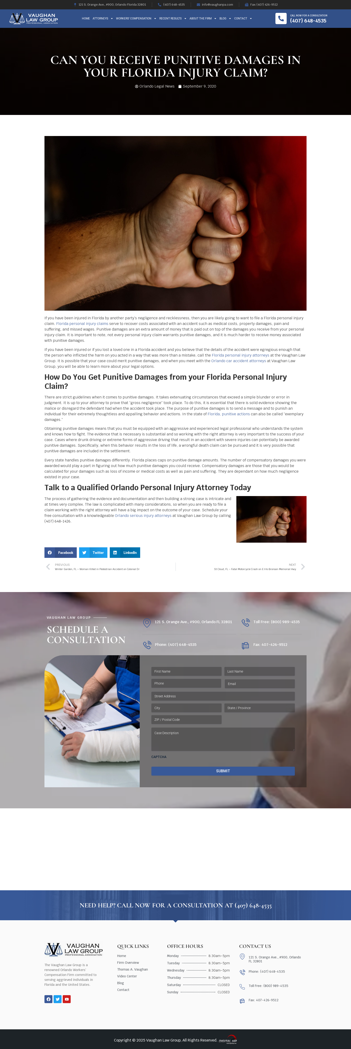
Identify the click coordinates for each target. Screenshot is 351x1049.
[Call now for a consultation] (281, 18)
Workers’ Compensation (136, 18)
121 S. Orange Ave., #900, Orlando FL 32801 (193, 621)
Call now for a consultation (308, 15)
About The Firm (203, 18)
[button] (60, 552)
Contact (243, 18)
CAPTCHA (158, 757)
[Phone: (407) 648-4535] (146, 645)
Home (86, 18)
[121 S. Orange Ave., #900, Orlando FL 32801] (146, 623)
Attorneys (103, 18)
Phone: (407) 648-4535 (176, 644)
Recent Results (173, 18)
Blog (225, 18)
